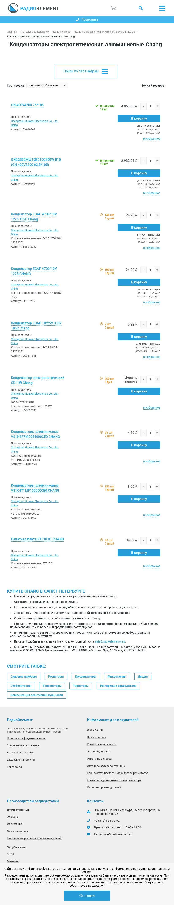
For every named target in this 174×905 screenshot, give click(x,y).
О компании (95, 730)
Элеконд (12, 816)
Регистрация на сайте (20, 752)
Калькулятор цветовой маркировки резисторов (117, 773)
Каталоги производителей (104, 787)
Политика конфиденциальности (26, 738)
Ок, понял (87, 895)
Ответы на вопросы (99, 758)
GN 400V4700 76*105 (27, 105)
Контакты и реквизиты (102, 744)
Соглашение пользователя (23, 745)
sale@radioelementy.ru (110, 641)
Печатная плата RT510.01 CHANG (37, 539)
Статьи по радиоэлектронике (106, 765)
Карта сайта (14, 767)
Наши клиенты (96, 737)
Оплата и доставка (99, 751)
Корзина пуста (113, 8)
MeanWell (13, 861)
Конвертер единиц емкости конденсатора (114, 780)
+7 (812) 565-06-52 (107, 820)
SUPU (10, 854)
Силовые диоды (17, 831)
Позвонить (87, 20)
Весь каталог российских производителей (34, 838)
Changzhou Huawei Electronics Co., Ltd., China (35, 123)
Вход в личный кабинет (21, 759)
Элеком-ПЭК (15, 823)
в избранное (151, 138)
